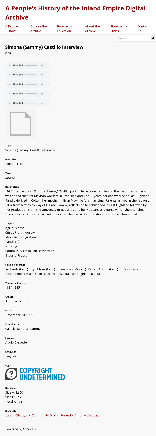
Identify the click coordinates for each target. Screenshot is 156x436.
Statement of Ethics (119, 28)
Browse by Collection (64, 28)
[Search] (134, 38)
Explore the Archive (38, 28)
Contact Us (143, 28)
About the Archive (92, 28)
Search (153, 38)
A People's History (12, 28)
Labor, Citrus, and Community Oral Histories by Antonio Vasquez (52, 415)
